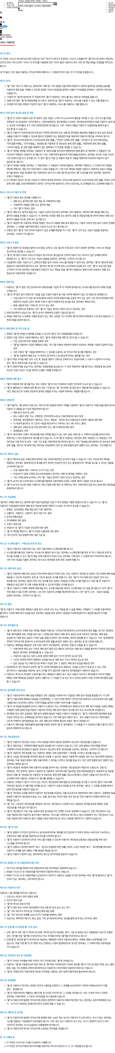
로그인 (110, 3)
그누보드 (37, 6)
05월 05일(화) (12, 7)
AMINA (21, 1)
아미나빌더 (29, 6)
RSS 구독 (10, 5)
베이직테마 (46, 6)
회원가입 (111, 5)
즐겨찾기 (10, 3)
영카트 (20, 6)
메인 (1, 28)
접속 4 (110, 12)
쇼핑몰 (110, 9)
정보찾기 (111, 7)
